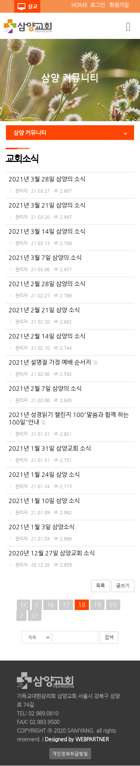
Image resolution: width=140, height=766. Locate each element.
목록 (100, 585)
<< (23, 604)
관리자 (21, 190)
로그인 (97, 5)
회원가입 (119, 5)
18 (81, 604)
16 (50, 604)
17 (66, 604)
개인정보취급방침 (70, 754)
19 (97, 604)
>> (34, 615)
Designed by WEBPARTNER (76, 739)
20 (113, 604)
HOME (79, 5)
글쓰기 (123, 585)
